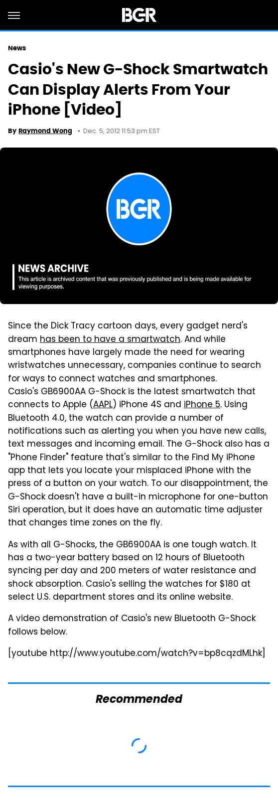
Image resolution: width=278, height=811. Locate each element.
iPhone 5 (202, 405)
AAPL (103, 405)
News (17, 48)
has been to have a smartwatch (110, 340)
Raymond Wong (45, 131)
